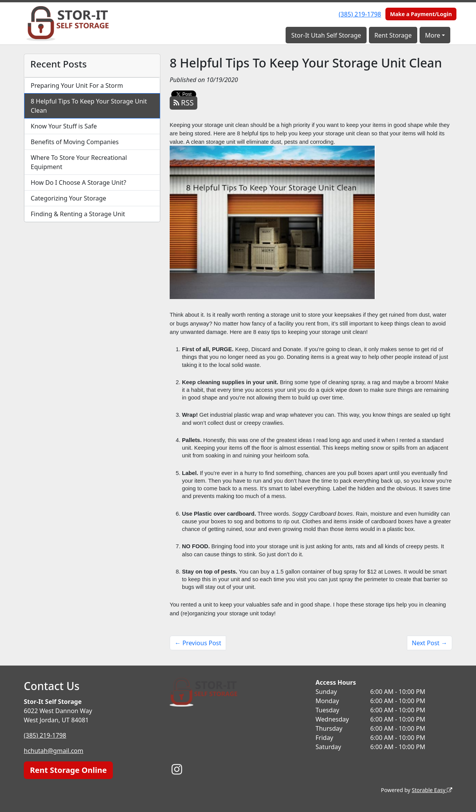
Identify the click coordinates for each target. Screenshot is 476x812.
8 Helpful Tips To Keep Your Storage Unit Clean (89, 106)
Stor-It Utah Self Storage (326, 35)
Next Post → (429, 643)
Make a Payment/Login (421, 14)
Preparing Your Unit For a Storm (77, 85)
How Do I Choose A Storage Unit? (78, 182)
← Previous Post (198, 643)
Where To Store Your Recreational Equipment (79, 162)
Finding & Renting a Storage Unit (78, 214)
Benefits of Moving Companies (75, 142)
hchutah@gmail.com (53, 750)
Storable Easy (432, 790)
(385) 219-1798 (360, 14)
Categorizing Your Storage (68, 198)
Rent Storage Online (68, 770)
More (432, 35)
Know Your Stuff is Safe (64, 126)
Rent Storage (393, 35)
